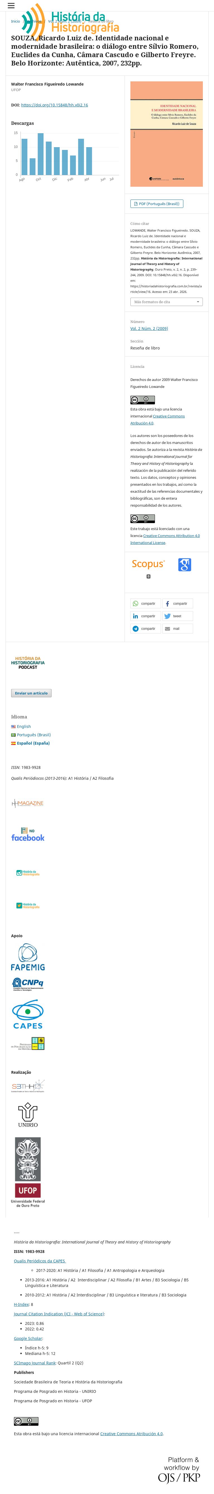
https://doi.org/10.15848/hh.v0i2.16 (54, 105)
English (24, 726)
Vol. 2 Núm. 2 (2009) (64, 21)
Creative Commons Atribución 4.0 (131, 1433)
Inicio (15, 21)
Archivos (34, 21)
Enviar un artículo (31, 693)
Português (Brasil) (34, 734)
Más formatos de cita (152, 301)
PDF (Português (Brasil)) (158, 203)
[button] (146, 604)
